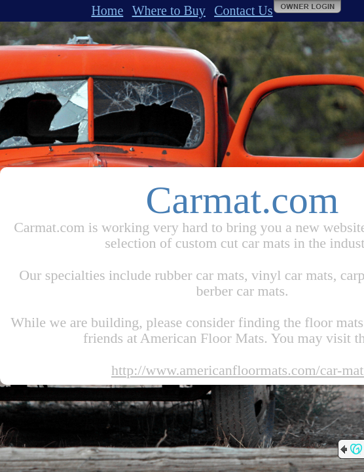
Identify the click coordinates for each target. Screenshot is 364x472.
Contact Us (243, 10)
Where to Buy (169, 10)
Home (107, 10)
